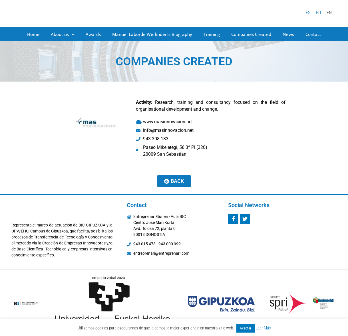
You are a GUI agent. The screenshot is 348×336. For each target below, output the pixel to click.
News (288, 34)
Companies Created (251, 34)
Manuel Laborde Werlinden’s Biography (152, 34)
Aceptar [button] (245, 328)
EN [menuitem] (329, 12)
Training (212, 34)
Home (33, 34)
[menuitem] (308, 13)
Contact (313, 34)
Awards (93, 34)
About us (62, 34)
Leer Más (263, 328)
